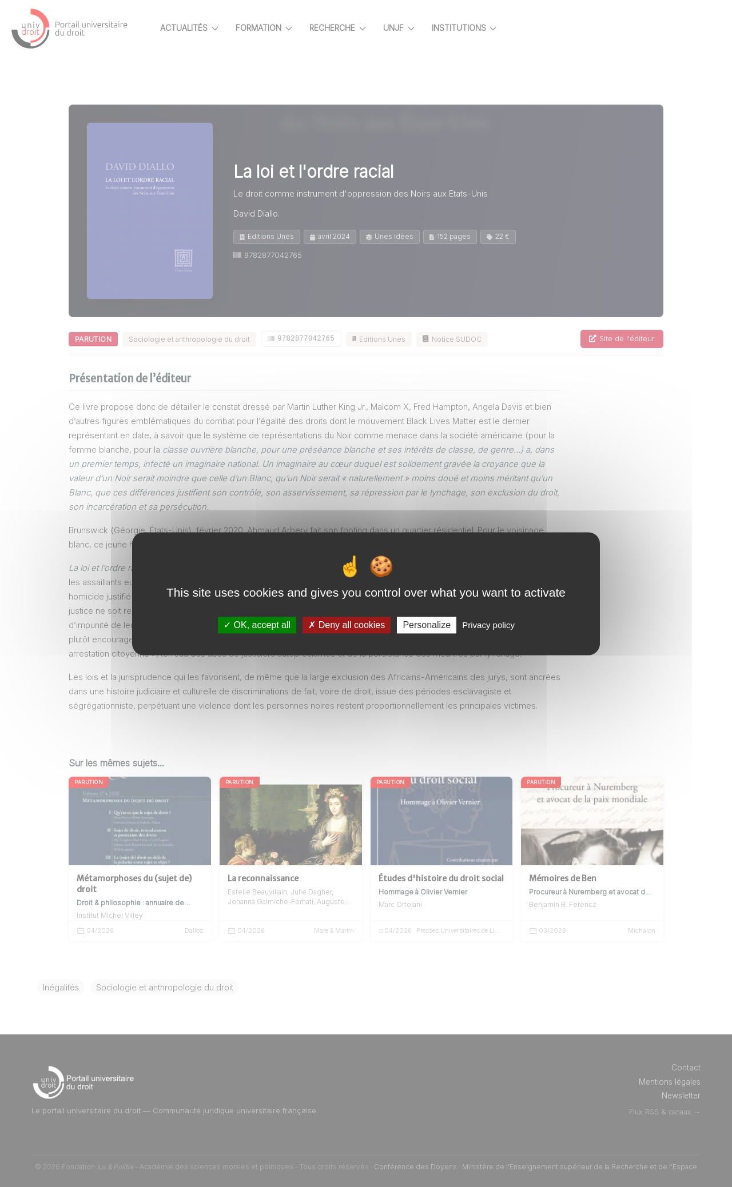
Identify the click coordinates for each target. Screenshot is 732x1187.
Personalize (427, 625)
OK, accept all (257, 625)
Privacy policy (488, 625)
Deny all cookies (346, 625)
